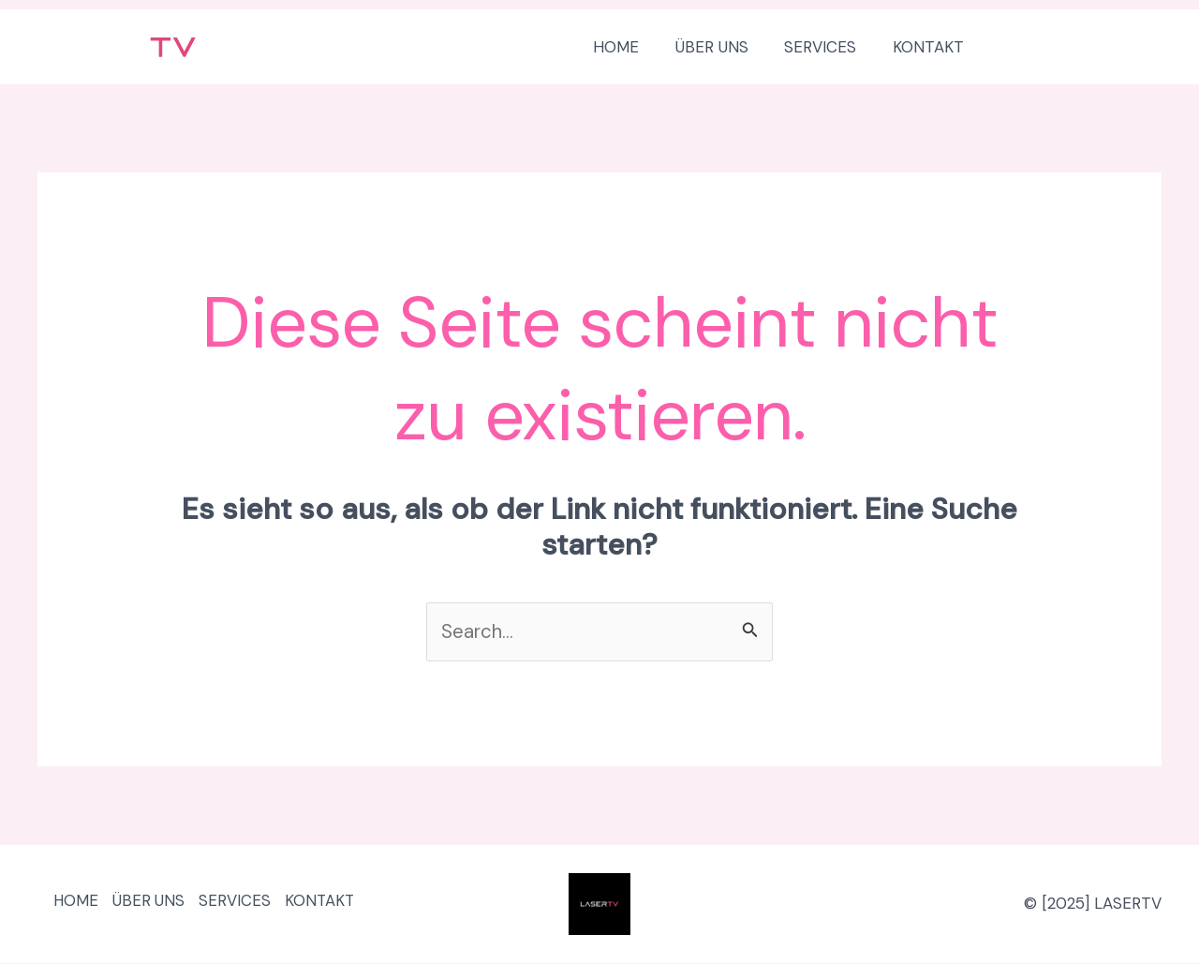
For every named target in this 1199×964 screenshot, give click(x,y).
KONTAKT (339, 904)
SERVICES (249, 904)
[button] (1081, 47)
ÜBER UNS (157, 904)
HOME (79, 904)
